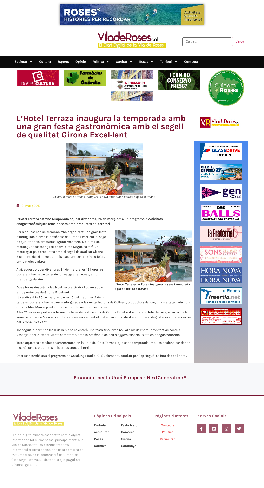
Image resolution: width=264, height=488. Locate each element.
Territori (169, 61)
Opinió (80, 62)
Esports (63, 62)
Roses (146, 61)
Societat (24, 61)
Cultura (45, 62)
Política (100, 61)
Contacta (191, 62)
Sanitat (124, 61)
